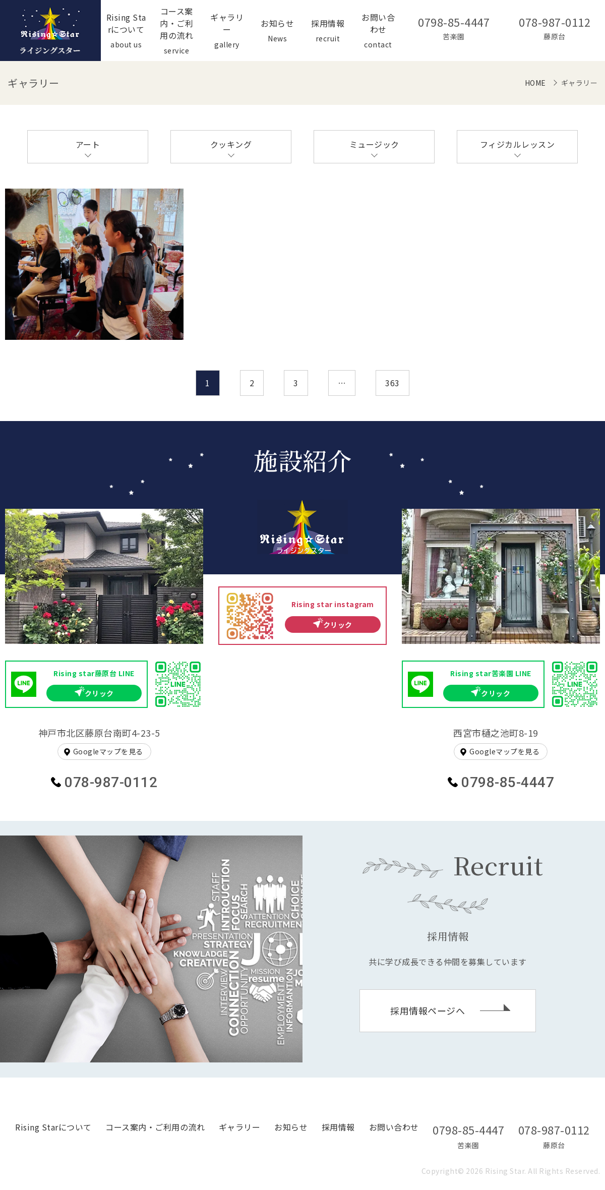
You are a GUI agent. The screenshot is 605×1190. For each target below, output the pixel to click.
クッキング (231, 144)
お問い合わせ (394, 1127)
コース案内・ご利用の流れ (155, 1127)
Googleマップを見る (108, 751)
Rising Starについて (53, 1127)
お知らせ (291, 1127)
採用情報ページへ (427, 1010)
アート (88, 144)
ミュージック (374, 144)
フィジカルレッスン (517, 144)
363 (392, 383)
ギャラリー (240, 1127)
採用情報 (338, 1127)
